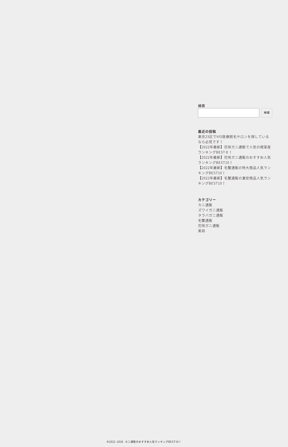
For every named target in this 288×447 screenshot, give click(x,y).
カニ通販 (205, 204)
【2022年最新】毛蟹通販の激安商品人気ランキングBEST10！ (234, 180)
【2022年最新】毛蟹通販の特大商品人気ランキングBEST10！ (234, 170)
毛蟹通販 (205, 220)
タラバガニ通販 (210, 215)
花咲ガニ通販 (209, 225)
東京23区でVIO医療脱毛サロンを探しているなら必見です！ (233, 139)
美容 (201, 230)
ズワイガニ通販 (210, 209)
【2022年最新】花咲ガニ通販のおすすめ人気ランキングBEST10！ (234, 160)
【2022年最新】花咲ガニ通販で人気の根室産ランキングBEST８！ (234, 149)
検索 (201, 105)
